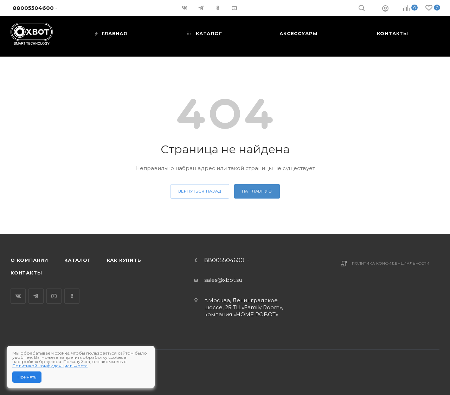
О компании (29, 260)
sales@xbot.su (223, 280)
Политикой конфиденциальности (50, 365)
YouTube (54, 296)
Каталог (77, 260)
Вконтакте (18, 296)
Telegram (36, 296)
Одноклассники (71, 296)
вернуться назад (199, 191)
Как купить (124, 260)
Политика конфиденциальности (391, 263)
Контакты (26, 273)
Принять (27, 377)
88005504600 (224, 260)
